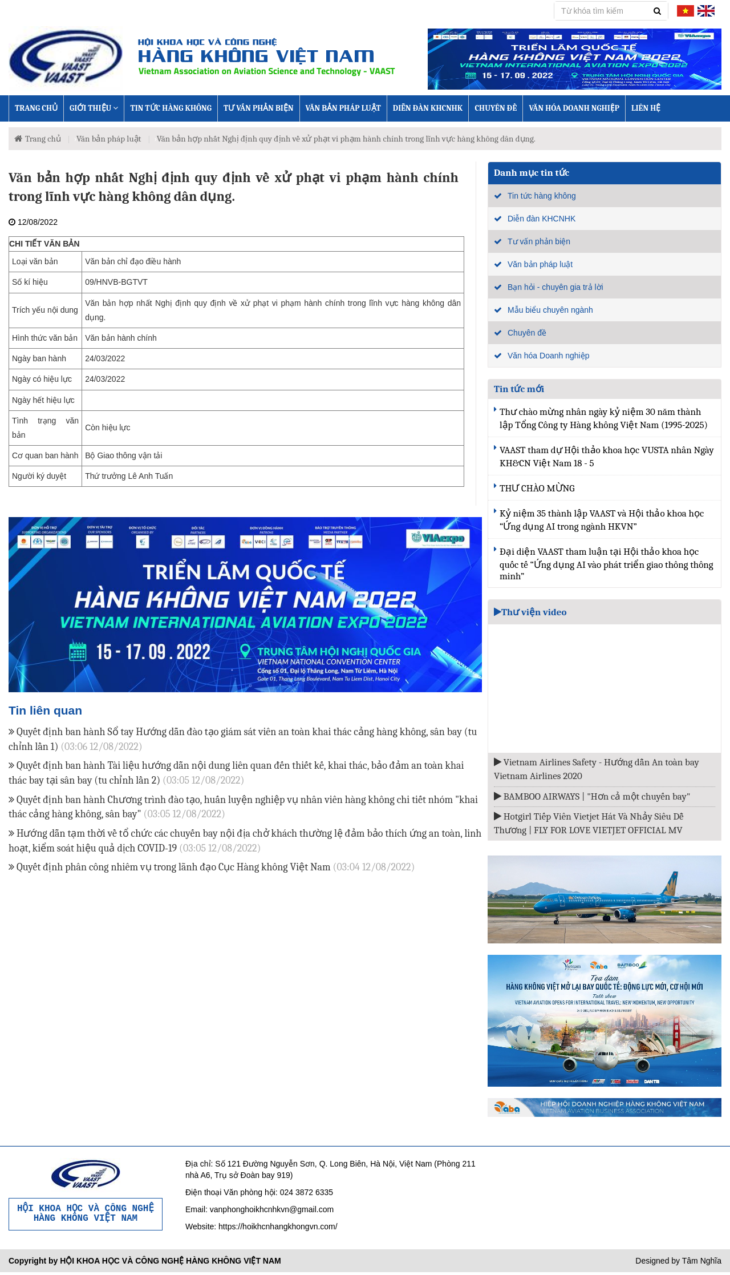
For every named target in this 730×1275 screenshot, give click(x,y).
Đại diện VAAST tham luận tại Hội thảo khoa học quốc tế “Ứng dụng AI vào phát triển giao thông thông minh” (606, 564)
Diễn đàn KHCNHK (428, 108)
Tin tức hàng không (170, 108)
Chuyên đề (495, 108)
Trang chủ (36, 108)
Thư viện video (530, 612)
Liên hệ (645, 108)
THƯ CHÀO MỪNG (537, 488)
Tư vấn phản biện (259, 108)
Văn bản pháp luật (343, 108)
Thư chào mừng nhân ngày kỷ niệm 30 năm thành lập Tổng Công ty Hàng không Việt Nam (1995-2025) (604, 418)
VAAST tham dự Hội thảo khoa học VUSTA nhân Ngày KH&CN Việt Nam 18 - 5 (607, 457)
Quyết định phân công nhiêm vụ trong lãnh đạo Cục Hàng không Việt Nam (212, 867)
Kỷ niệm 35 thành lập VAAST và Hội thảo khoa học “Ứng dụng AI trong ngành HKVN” (602, 520)
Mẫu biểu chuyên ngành (550, 309)
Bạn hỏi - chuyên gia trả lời (555, 287)
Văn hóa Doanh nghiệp (574, 108)
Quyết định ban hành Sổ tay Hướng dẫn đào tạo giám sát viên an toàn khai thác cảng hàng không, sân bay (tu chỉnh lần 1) (243, 739)
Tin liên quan (45, 710)
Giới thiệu (94, 108)
